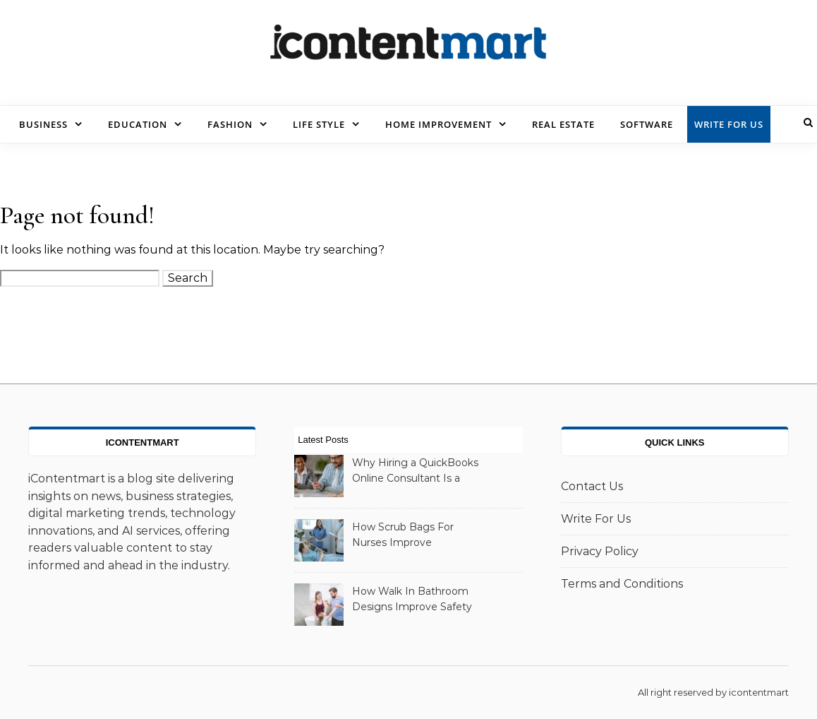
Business (43, 124)
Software (646, 124)
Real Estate (563, 124)
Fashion (230, 124)
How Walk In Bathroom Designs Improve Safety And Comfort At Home (412, 600)
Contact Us (592, 486)
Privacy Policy (600, 551)
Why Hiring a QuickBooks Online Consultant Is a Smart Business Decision (415, 471)
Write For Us (728, 124)
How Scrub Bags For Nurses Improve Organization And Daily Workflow (408, 536)
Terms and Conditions (622, 583)
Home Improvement (438, 124)
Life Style (319, 124)
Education (137, 124)
